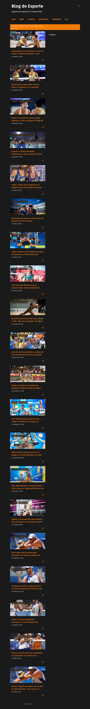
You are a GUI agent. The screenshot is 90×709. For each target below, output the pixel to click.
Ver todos (15, 28)
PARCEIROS (31, 19)
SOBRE (21, 19)
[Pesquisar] (79, 6)
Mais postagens (27, 704)
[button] (43, 60)
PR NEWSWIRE (43, 19)
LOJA (66, 19)
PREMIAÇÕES (56, 19)
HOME (13, 19)
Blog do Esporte (27, 6)
